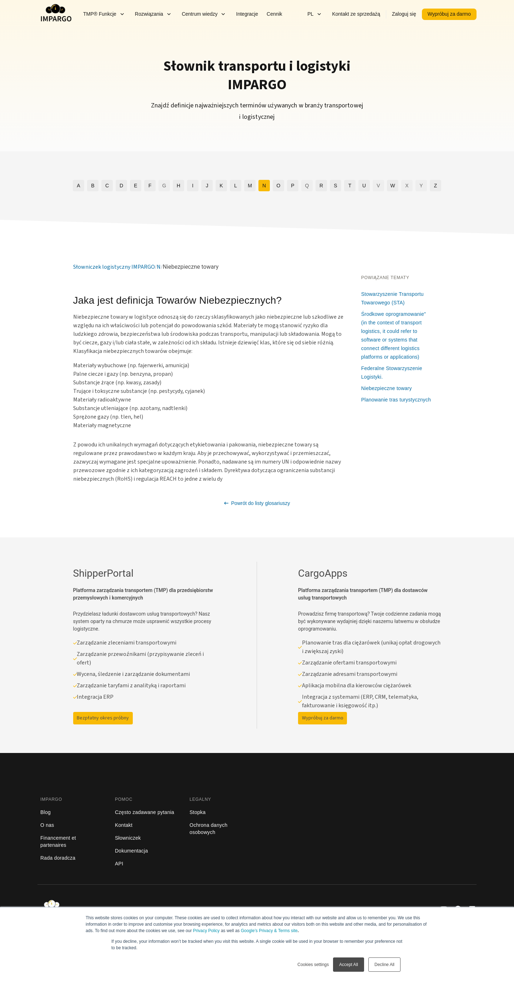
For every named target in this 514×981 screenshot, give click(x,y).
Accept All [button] (348, 964)
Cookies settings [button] (313, 964)
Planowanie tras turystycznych (396, 400)
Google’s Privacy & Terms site (269, 930)
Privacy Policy (206, 930)
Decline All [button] (384, 964)
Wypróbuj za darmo (322, 718)
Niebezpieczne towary (386, 388)
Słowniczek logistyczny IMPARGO (114, 267)
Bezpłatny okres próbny (103, 718)
